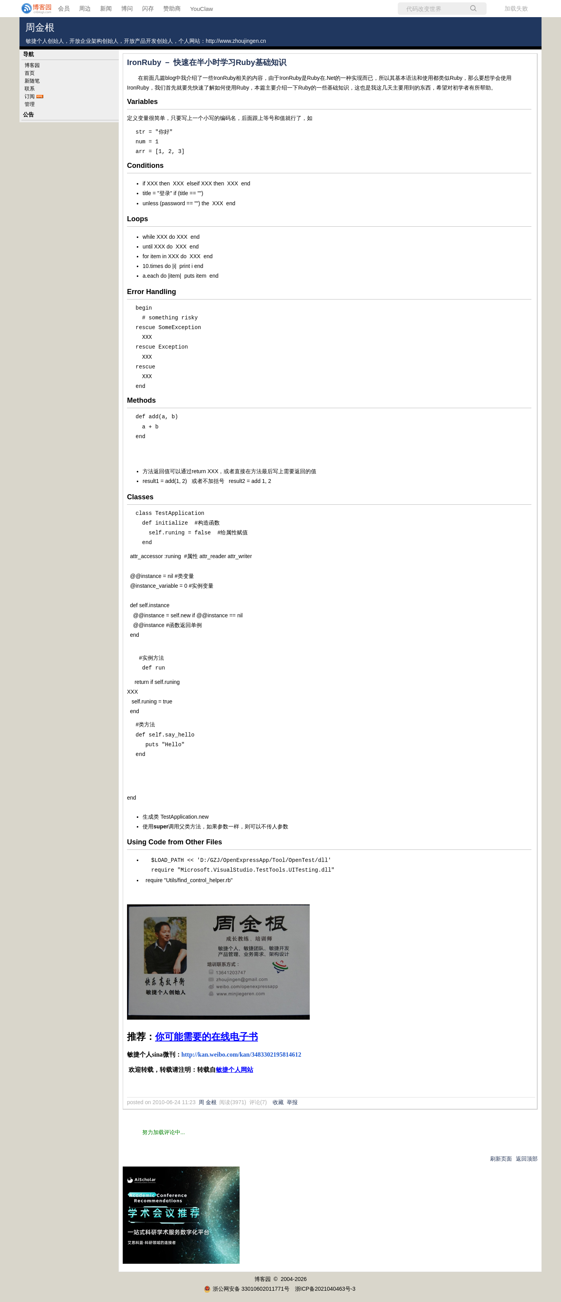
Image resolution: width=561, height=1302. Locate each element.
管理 (30, 104)
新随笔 (32, 81)
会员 (64, 8)
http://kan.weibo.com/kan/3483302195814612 (242, 1054)
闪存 (148, 8)
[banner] (31, 8)
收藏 (278, 1102)
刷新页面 (501, 1158)
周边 (85, 8)
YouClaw (201, 8)
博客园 (32, 65)
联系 (30, 89)
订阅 (30, 96)
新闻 (106, 8)
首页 (30, 73)
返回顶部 (527, 1158)
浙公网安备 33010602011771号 (246, 1288)
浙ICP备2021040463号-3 (325, 1288)
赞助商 (172, 8)
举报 (292, 1102)
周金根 (40, 27)
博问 (127, 8)
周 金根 (208, 1102)
